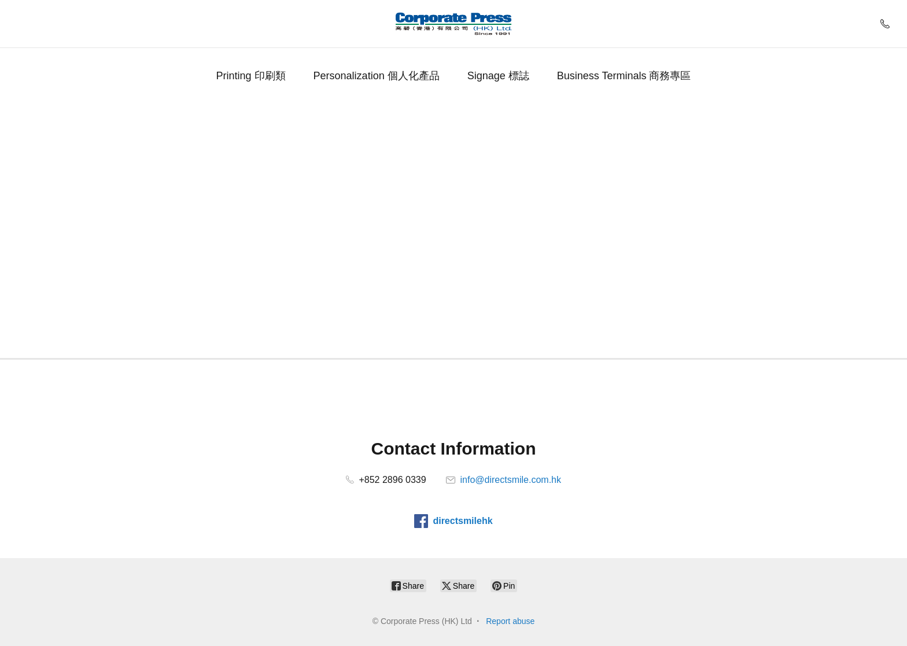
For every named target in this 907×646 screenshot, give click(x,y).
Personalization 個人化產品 (377, 76)
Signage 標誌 (498, 76)
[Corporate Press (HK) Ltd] (453, 24)
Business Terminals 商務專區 (624, 76)
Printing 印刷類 (251, 76)
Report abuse (510, 621)
